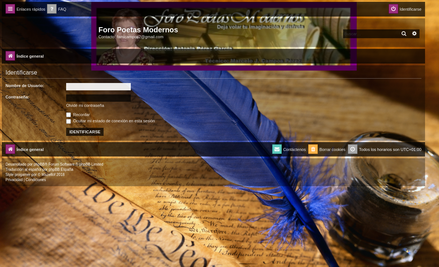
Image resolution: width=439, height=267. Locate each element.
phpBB (39, 164)
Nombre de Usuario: (25, 85)
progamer (22, 175)
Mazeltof (48, 175)
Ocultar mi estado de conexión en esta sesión (110, 121)
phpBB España (60, 169)
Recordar (78, 114)
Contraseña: (17, 97)
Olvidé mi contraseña (85, 105)
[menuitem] (56, 9)
